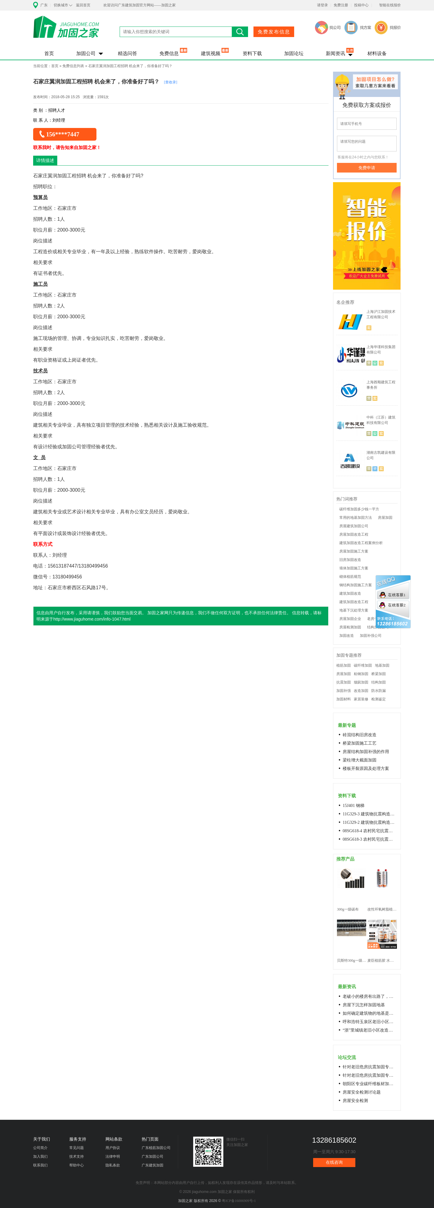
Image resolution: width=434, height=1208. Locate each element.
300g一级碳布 (348, 909)
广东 (44, 5)
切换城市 (61, 5)
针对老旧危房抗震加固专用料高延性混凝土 (370, 1067)
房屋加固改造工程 (353, 534)
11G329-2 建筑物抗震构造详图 (370, 822)
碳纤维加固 (363, 665)
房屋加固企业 (350, 619)
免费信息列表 (73, 66)
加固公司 (86, 53)
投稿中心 (361, 5)
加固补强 (343, 691)
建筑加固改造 (350, 593)
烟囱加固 (361, 682)
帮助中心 (76, 1165)
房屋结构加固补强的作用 (366, 751)
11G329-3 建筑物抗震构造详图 (370, 814)
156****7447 (62, 134)
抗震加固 (343, 682)
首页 (49, 53)
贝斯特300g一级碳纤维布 (351, 960)
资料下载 (252, 53)
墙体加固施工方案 (353, 568)
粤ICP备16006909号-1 (239, 1201)
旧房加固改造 (350, 560)
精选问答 (127, 53)
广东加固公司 (152, 1156)
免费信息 (169, 53)
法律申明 (112, 1156)
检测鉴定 (378, 699)
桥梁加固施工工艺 (359, 743)
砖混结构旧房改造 (359, 735)
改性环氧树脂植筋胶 (382, 909)
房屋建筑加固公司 (353, 526)
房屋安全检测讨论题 (362, 1092)
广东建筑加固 (152, 1165)
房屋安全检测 (355, 1100)
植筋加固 (343, 665)
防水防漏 (378, 691)
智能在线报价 (390, 5)
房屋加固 (385, 517)
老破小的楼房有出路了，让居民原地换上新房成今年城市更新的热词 (370, 996)
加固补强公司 (371, 636)
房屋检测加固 (350, 627)
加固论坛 (293, 53)
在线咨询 (334, 1162)
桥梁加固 (378, 674)
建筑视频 (210, 53)
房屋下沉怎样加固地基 (364, 1005)
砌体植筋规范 (350, 576)
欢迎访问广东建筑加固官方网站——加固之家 (139, 5)
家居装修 (361, 699)
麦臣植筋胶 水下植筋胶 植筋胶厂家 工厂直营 (382, 960)
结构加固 (378, 682)
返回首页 (83, 5)
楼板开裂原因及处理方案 (366, 768)
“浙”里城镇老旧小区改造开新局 (370, 1030)
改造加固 (361, 691)
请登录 (322, 5)
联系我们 (40, 1165)
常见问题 (76, 1148)
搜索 (240, 31)
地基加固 (382, 665)
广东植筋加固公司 (156, 1148)
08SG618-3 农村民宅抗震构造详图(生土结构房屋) (370, 839)
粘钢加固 (361, 674)
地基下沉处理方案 (353, 610)
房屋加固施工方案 (353, 551)
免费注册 (341, 5)
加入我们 (40, 1156)
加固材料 (343, 699)
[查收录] (170, 82)
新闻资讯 (335, 53)
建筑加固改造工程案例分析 (361, 543)
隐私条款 (112, 1165)
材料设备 (377, 53)
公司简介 (40, 1148)
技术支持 (76, 1156)
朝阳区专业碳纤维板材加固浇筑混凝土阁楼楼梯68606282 (370, 1084)
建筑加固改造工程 (353, 602)
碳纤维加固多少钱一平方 (359, 509)
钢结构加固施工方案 (355, 585)
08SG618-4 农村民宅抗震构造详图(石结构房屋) (370, 831)
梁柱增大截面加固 (359, 760)
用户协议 (112, 1148)
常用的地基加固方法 (355, 517)
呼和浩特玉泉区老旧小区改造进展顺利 (370, 1022)
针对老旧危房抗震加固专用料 (370, 1075)
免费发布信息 (274, 31)
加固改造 (346, 636)
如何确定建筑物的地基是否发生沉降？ (370, 1013)
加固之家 (66, 31)
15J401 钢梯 (353, 805)
